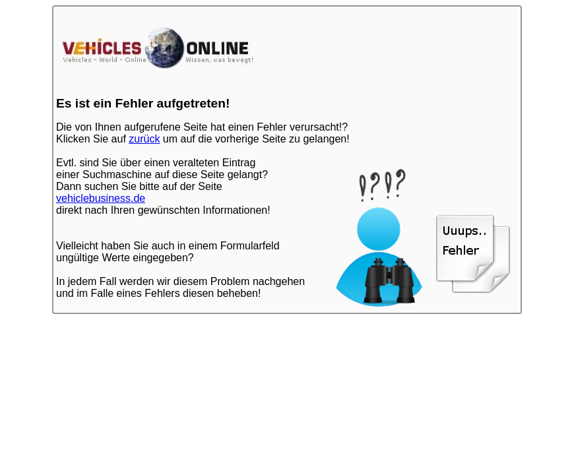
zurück (144, 138)
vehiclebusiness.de (100, 198)
